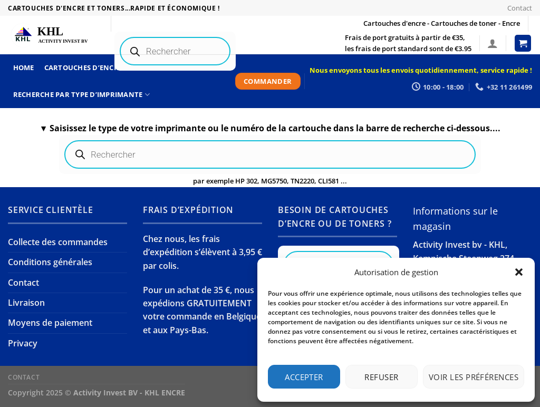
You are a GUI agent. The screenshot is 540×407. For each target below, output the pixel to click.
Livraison (26, 302)
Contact (519, 8)
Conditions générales (50, 262)
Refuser (381, 377)
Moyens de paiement (50, 322)
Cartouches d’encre (87, 68)
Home (23, 67)
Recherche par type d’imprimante (81, 95)
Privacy (22, 343)
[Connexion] (492, 43)
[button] (519, 272)
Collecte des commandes (58, 242)
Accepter (304, 377)
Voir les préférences (473, 377)
